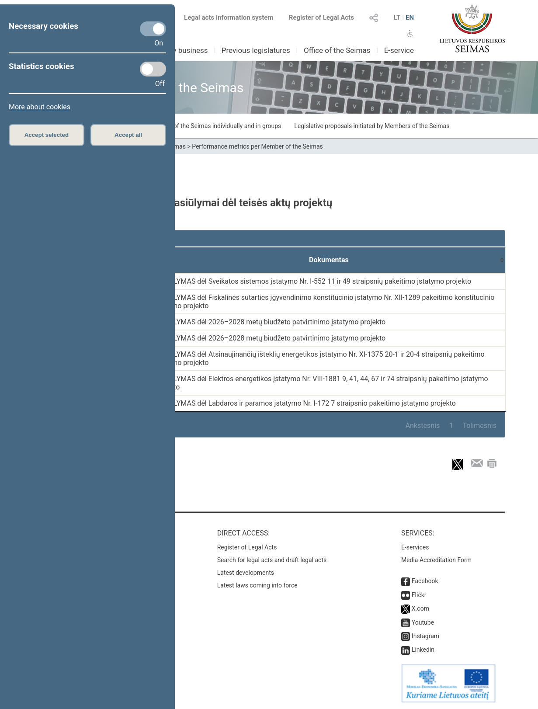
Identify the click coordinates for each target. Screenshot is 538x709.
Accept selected (46, 135)
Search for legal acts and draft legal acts (272, 559)
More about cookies (39, 107)
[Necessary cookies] (153, 28)
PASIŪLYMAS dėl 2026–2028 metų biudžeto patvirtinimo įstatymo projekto (269, 322)
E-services (415, 547)
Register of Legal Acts (321, 17)
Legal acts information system (228, 17)
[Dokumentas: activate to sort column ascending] (329, 260)
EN (410, 17)
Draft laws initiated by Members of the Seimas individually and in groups (183, 125)
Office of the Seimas (337, 50)
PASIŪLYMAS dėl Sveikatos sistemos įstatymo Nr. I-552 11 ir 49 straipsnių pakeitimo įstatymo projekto (312, 281)
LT (397, 17)
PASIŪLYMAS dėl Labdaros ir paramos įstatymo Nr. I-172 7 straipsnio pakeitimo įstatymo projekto (305, 403)
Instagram (425, 636)
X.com (420, 608)
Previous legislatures (256, 50)
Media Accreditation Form (436, 559)
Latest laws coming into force (257, 585)
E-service (399, 50)
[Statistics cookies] (153, 69)
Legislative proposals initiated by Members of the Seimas (371, 125)
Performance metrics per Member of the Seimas (257, 146)
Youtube (423, 622)
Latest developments (245, 572)
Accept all (128, 135)
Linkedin (423, 649)
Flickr (419, 594)
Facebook (425, 580)
